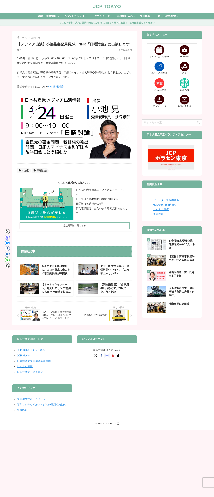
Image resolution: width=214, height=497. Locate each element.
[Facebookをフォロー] (101, 355)
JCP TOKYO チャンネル (31, 350)
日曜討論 (40, 170)
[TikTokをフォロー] (118, 355)
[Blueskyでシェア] (7, 242)
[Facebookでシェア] (7, 248)
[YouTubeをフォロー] (112, 355)
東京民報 (158, 214)
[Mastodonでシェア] (7, 237)
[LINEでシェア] (7, 259)
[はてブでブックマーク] (7, 254)
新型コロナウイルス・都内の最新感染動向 (41, 404)
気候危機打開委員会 (165, 204)
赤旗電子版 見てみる (74, 225)
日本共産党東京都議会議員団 (34, 361)
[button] (7, 265)
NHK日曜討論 (56, 86)
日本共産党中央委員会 (30, 372)
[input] (172, 122)
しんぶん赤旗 (161, 209)
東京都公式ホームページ (31, 399)
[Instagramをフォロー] (107, 355)
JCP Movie (23, 355)
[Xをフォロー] (95, 355)
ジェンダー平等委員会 (166, 200)
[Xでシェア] (7, 231)
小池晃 (24, 170)
